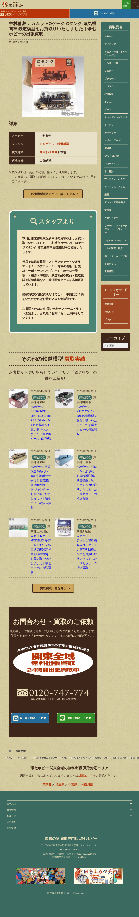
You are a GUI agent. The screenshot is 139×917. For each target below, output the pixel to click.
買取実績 (22, 757)
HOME (9, 757)
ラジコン (109, 101)
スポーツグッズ (112, 140)
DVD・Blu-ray (111, 156)
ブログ (107, 319)
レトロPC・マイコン (115, 240)
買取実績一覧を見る (53, 588)
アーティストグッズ (114, 187)
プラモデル (110, 78)
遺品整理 (109, 271)
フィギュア (110, 44)
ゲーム (107, 109)
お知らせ (109, 312)
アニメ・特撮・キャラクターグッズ (115, 54)
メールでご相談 (107, 13)
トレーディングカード (115, 117)
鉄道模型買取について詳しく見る (53, 194)
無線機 (107, 148)
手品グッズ (110, 263)
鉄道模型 (63, 144)
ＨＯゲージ (47, 144)
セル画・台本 (111, 63)
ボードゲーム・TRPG (115, 256)
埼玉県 (60, 784)
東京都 (47, 784)
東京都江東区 (48, 152)
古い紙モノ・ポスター (115, 179)
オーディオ (110, 132)
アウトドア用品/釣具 (115, 202)
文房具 (107, 210)
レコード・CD (111, 163)
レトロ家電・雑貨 (113, 248)
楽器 (106, 194)
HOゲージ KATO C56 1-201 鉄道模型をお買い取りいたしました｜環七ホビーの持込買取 (86, 420)
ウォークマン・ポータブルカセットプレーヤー (115, 229)
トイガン (109, 125)
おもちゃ (109, 36)
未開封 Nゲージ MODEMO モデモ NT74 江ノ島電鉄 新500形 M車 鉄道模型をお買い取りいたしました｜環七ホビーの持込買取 (41, 554)
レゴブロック (111, 86)
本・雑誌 (109, 171)
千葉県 (72, 784)
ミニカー (109, 71)
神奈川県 (87, 784)
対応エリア (85, 775)
